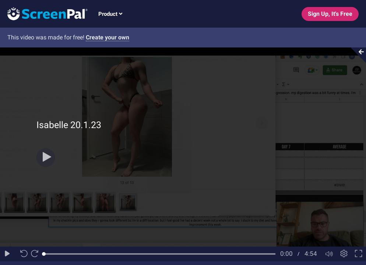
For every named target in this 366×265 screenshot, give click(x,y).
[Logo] (44, 13)
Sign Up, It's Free (330, 13)
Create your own (107, 37)
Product (110, 14)
